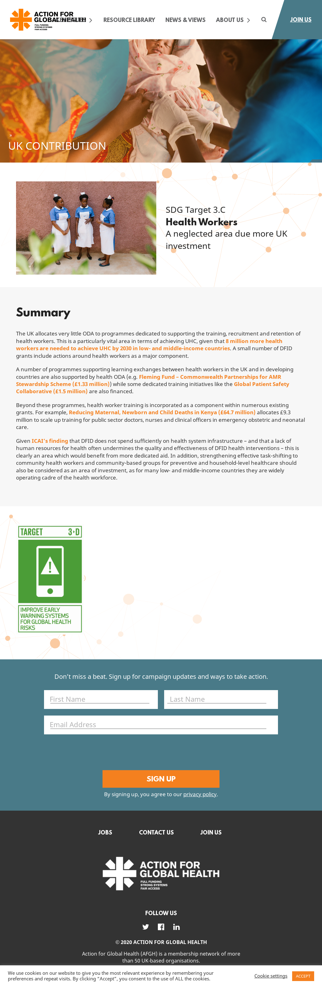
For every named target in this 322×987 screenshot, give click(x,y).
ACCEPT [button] (303, 976)
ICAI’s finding (50, 441)
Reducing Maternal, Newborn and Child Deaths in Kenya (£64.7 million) (162, 412)
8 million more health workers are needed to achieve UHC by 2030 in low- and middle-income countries (149, 344)
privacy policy (200, 795)
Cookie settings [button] (270, 976)
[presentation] (160, 753)
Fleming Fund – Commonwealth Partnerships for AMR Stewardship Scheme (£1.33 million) (148, 380)
